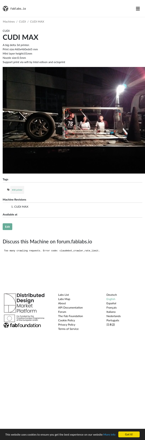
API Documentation (70, 307)
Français (111, 307)
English (110, 299)
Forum (62, 311)
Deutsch (111, 294)
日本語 (110, 324)
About (62, 303)
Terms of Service (68, 328)
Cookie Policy (66, 320)
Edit (7, 226)
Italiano (111, 311)
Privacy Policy (66, 324)
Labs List (63, 294)
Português (112, 320)
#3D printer (17, 190)
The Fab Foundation (70, 316)
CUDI (22, 21)
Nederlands (113, 316)
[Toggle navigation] (138, 8)
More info (109, 434)
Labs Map (64, 299)
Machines (9, 21)
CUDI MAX (37, 21)
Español (111, 303)
